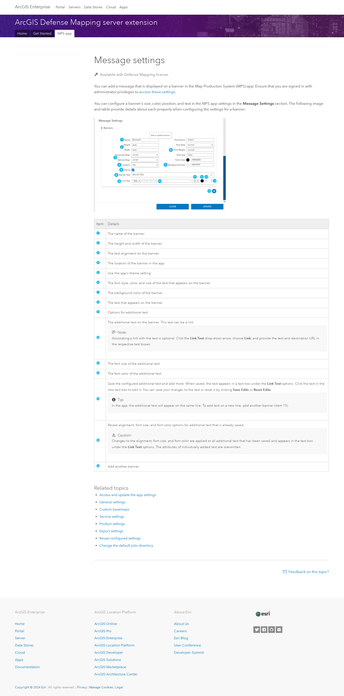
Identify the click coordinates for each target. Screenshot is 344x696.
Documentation (27, 667)
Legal (119, 687)
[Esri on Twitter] (256, 629)
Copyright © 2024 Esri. (31, 687)
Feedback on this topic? (308, 572)
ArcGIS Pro (102, 631)
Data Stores (93, 7)
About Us (181, 624)
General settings (112, 502)
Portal (60, 7)
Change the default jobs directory (126, 545)
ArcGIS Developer (108, 652)
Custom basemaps (114, 509)
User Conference (187, 645)
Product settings (112, 524)
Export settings (111, 531)
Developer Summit (189, 652)
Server (20, 638)
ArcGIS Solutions (107, 660)
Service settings (111, 516)
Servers (75, 7)
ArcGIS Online (105, 624)
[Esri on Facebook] (264, 629)
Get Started (42, 33)
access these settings (157, 92)
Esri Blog (181, 638)
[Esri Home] (262, 614)
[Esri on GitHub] (271, 629)
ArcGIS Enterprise (32, 6)
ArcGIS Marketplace (110, 667)
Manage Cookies (101, 687)
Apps (123, 7)
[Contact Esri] (279, 629)
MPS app (64, 33)
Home (22, 33)
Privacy (82, 687)
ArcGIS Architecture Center (116, 674)
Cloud (111, 7)
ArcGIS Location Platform (114, 645)
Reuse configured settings (120, 538)
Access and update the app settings (127, 495)
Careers (180, 631)
